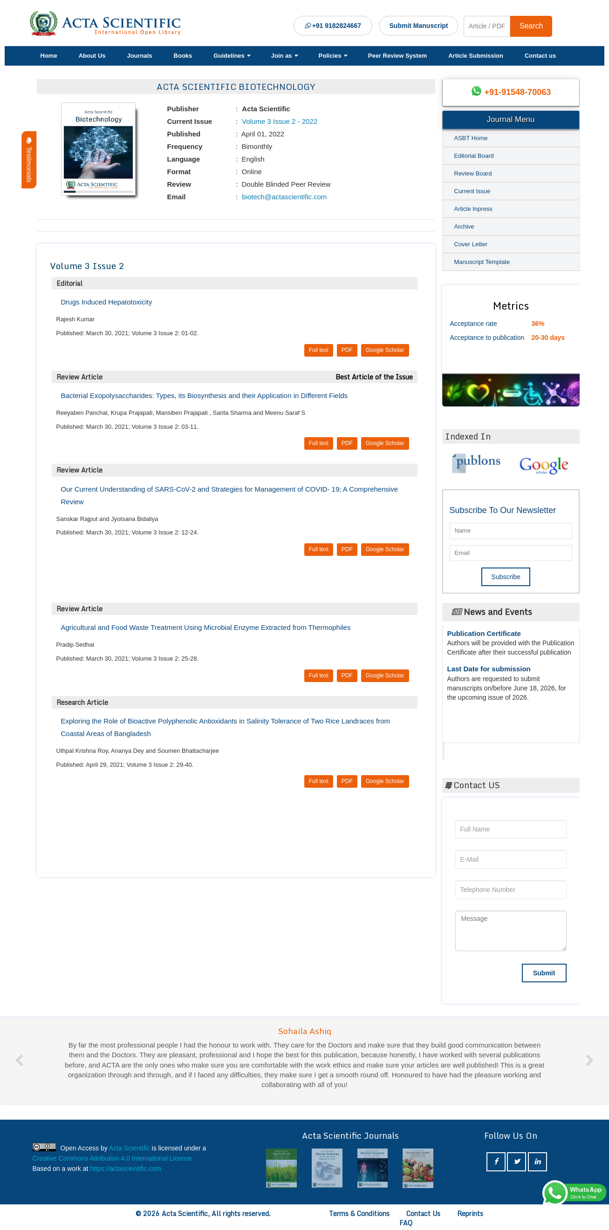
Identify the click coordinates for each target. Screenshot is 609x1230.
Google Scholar (385, 350)
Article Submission (475, 55)
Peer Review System (397, 55)
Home (49, 55)
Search (531, 26)
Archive (464, 226)
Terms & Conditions (359, 1213)
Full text (318, 350)
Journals (139, 55)
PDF (347, 350)
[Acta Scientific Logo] (108, 23)
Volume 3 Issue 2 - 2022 (278, 121)
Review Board (473, 173)
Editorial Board (474, 155)
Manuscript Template (482, 261)
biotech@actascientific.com (283, 197)
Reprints (470, 1213)
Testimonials (29, 160)
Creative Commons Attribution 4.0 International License (112, 1158)
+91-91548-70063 (518, 92)
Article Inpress (473, 208)
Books (183, 55)
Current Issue (472, 191)
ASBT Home (471, 138)
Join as (284, 55)
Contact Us (423, 1213)
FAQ (405, 1222)
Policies (333, 55)
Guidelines (231, 55)
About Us (92, 55)
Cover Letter (471, 244)
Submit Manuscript (419, 25)
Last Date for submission (489, 672)
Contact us (540, 55)
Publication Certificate (484, 637)
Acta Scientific (479, 748)
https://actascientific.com (125, 1168)
